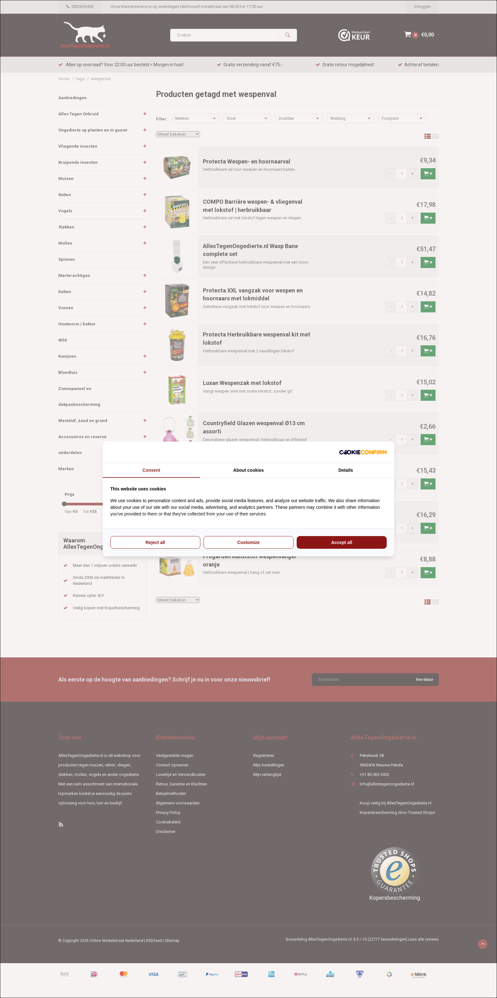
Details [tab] (346, 470)
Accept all (341, 542)
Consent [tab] (151, 470)
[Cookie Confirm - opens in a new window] (363, 452)
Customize (248, 542)
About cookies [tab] (248, 470)
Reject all (155, 542)
